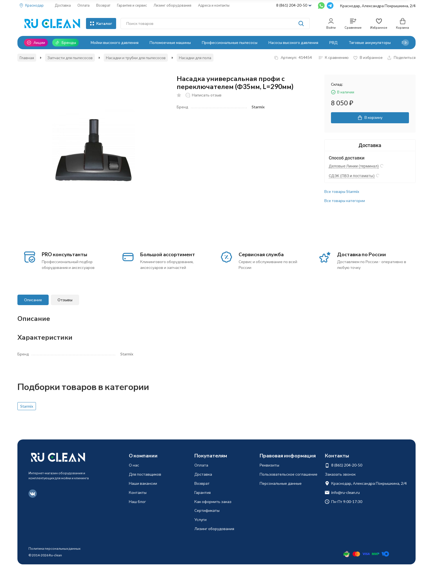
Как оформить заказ (212, 501)
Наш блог (137, 501)
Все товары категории (344, 200)
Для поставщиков (145, 474)
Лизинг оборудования (172, 5)
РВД (333, 42)
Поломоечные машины (170, 42)
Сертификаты (207, 510)
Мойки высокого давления (115, 42)
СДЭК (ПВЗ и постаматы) (352, 176)
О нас (134, 465)
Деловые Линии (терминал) (354, 166)
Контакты (138, 492)
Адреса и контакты (213, 5)
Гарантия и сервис (132, 5)
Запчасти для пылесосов (70, 57)
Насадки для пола (195, 57)
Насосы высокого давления (293, 42)
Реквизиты (269, 465)
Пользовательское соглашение (288, 474)
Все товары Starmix (341, 191)
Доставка (63, 5)
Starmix (26, 406)
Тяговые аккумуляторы (370, 42)
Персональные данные (281, 483)
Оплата (83, 5)
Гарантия (202, 492)
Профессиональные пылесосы (229, 42)
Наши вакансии (143, 483)
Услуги (200, 519)
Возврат (103, 5)
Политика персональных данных (54, 548)
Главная (27, 57)
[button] (405, 42)
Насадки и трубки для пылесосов (136, 57)
